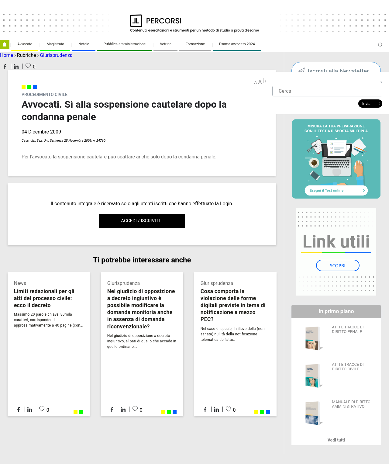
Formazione (195, 44)
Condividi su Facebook (5, 66)
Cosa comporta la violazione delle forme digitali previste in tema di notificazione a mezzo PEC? (233, 305)
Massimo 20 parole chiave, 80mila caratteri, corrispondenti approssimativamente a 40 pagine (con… (48, 319)
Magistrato (55, 44)
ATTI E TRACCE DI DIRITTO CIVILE (347, 366)
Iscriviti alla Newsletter (338, 71)
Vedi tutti (336, 440)
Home (6, 55)
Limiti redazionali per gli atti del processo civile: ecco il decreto (44, 298)
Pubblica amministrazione (125, 44)
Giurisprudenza (56, 55)
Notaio (83, 44)
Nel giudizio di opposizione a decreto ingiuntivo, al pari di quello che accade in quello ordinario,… (141, 341)
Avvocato (24, 44)
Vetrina (165, 44)
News (20, 283)
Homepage (4, 44)
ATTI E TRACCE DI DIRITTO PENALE (347, 329)
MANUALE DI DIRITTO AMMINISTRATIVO (351, 404)
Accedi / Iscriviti (140, 220)
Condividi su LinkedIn (16, 66)
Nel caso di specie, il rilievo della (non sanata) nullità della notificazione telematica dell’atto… (233, 334)
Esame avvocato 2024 (237, 44)
